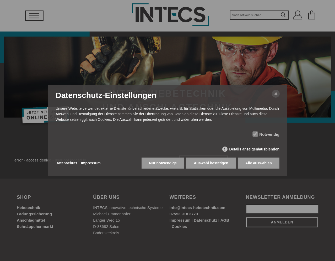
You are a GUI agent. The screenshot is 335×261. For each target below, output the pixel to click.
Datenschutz (66, 163)
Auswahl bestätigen (211, 163)
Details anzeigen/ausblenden (254, 149)
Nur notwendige (163, 163)
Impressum (91, 163)
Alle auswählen (258, 163)
